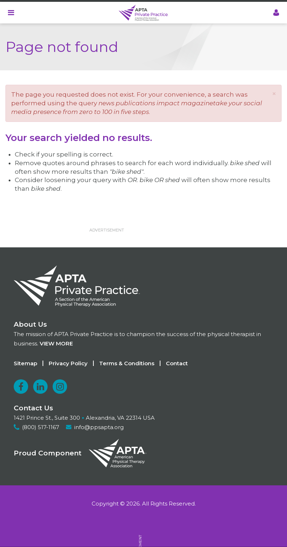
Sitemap (25, 363)
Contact (177, 363)
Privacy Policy (68, 363)
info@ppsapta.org (99, 427)
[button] (274, 93)
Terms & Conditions (126, 363)
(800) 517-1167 (40, 427)
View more (56, 343)
